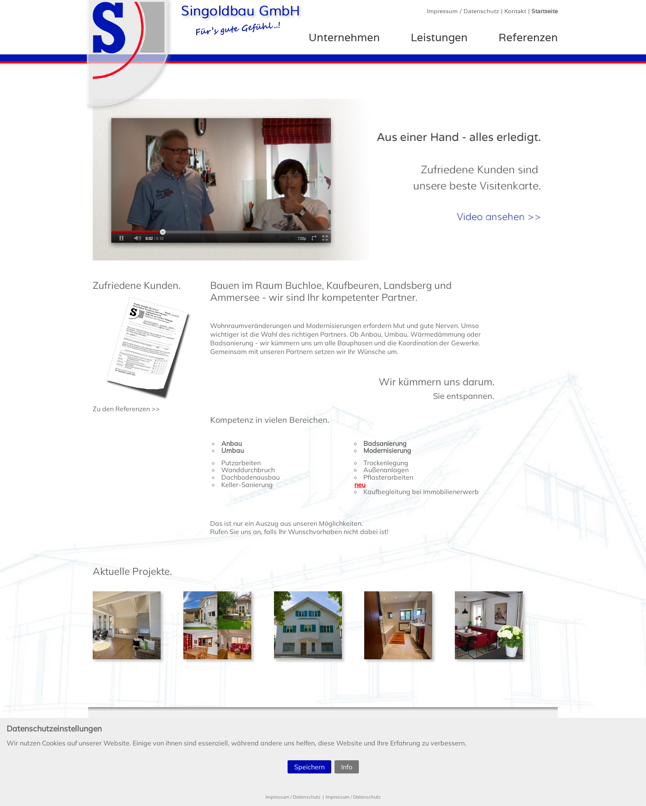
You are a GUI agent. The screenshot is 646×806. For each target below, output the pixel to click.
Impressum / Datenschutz (293, 797)
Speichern (309, 767)
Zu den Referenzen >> (126, 409)
